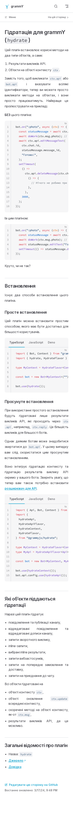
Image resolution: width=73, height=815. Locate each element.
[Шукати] (56, 6)
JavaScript (36, 342)
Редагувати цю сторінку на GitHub (31, 784)
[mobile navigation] (66, 6)
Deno (51, 342)
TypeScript (16, 342)
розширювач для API (21, 488)
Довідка (15, 767)
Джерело (16, 760)
